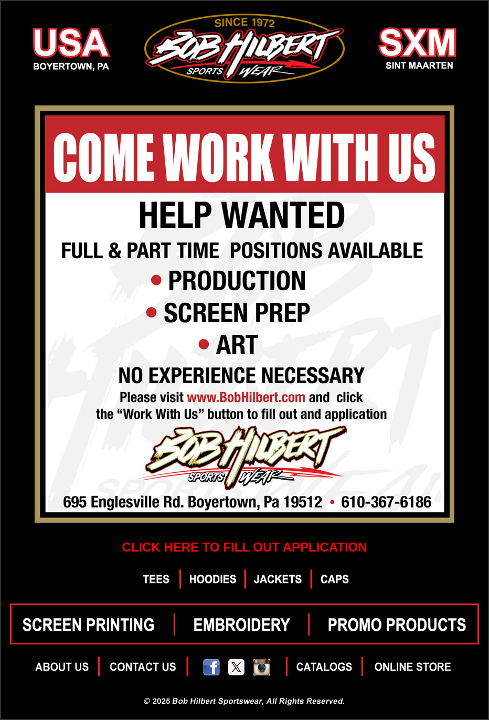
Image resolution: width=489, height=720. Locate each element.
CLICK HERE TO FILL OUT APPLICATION (244, 547)
